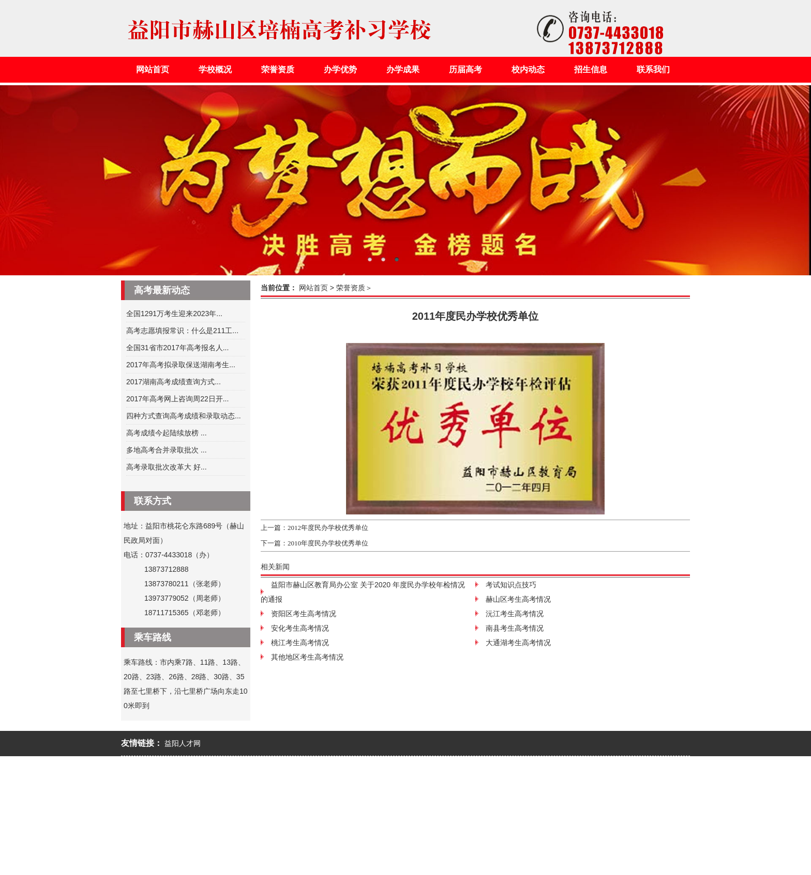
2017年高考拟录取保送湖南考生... (180, 365)
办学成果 (402, 69)
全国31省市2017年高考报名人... (177, 347)
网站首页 (152, 69)
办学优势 (340, 69)
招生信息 (590, 69)
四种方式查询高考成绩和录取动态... (183, 416)
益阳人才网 (182, 743)
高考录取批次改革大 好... (166, 467)
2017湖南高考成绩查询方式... (173, 382)
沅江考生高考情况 (515, 614)
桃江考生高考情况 (300, 642)
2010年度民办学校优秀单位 (328, 543)
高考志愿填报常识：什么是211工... (182, 330)
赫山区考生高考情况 (518, 599)
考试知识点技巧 (511, 585)
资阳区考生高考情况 (303, 614)
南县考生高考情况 (515, 628)
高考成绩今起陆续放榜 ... (166, 433)
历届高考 (465, 69)
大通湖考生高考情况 (518, 642)
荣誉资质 (277, 69)
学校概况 (215, 69)
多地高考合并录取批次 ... (166, 450)
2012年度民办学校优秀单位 (328, 528)
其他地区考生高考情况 (307, 657)
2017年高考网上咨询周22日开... (177, 399)
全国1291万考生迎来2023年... (174, 313)
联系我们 (653, 69)
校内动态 (528, 69)
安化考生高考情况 (300, 628)
